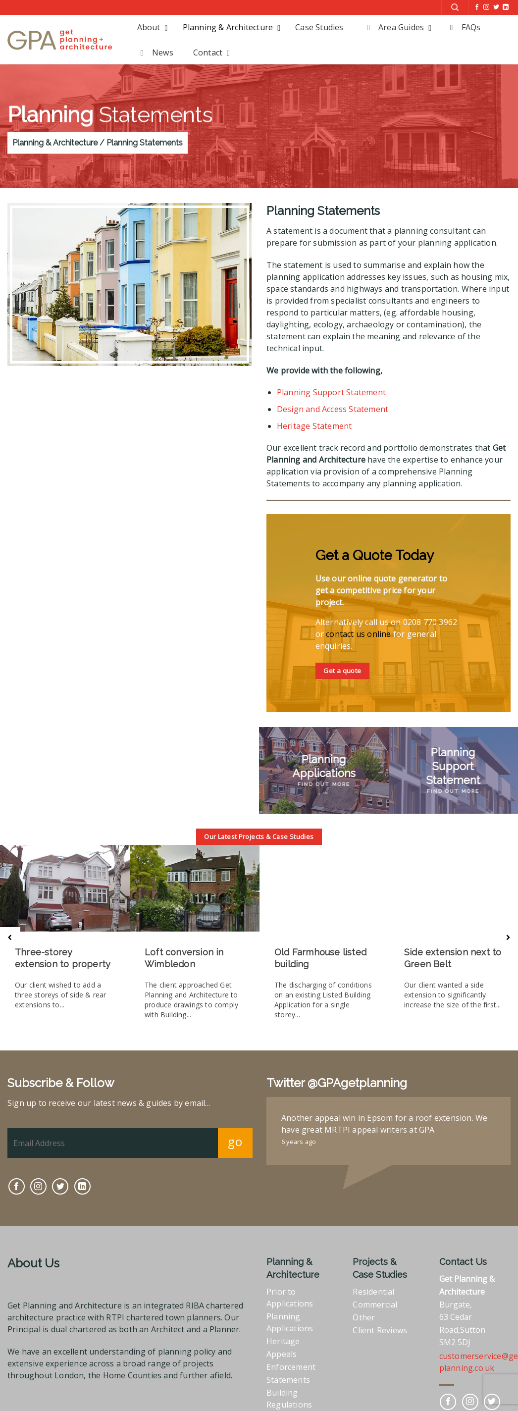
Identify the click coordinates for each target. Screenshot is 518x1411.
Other (364, 1314)
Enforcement (290, 1364)
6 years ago (298, 1138)
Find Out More (324, 784)
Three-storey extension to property (62, 958)
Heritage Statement (314, 425)
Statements (288, 1376)
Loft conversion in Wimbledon (183, 958)
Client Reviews (380, 1327)
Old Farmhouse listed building (319, 958)
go (235, 1138)
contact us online (358, 633)
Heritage (283, 1338)
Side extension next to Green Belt (451, 958)
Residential (373, 1288)
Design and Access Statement (332, 409)
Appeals (281, 1351)
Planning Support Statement (331, 392)
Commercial (375, 1301)
